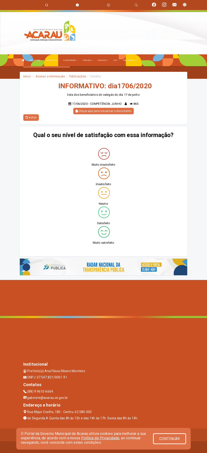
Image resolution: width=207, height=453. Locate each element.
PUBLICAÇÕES (130, 60)
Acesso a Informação (50, 76)
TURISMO (88, 60)
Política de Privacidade (100, 438)
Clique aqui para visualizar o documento (103, 111)
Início (27, 76)
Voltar (31, 117)
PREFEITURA (35, 60)
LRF (116, 60)
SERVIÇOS (103, 60)
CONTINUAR (169, 439)
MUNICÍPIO (52, 60)
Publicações (77, 76)
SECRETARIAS (70, 60)
